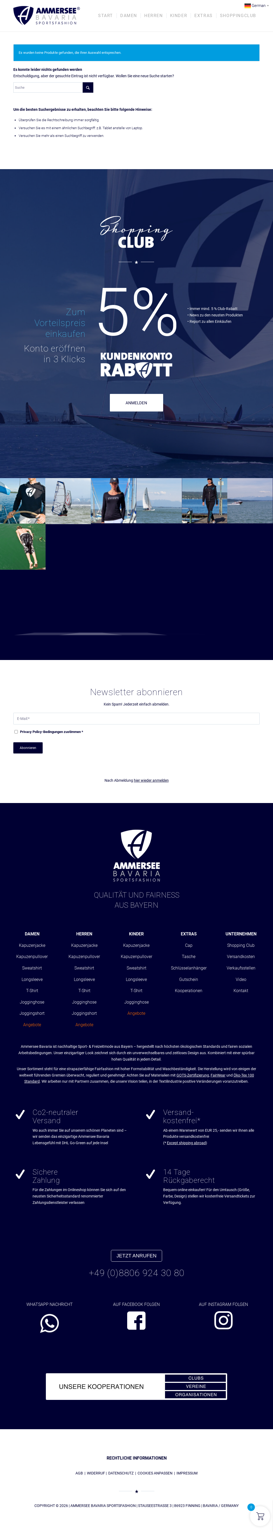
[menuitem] (106, 15)
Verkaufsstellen (241, 968)
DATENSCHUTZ (121, 1473)
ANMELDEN (136, 403)
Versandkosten (241, 956)
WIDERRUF (96, 1473)
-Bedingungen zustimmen (51, 732)
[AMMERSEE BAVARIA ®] (46, 15)
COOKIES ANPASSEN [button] (155, 1473)
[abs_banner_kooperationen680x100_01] (136, 1386)
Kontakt (241, 990)
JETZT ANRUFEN (136, 1255)
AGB (79, 1473)
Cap (188, 945)
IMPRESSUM (187, 1473)
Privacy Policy (31, 732)
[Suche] (53, 87)
